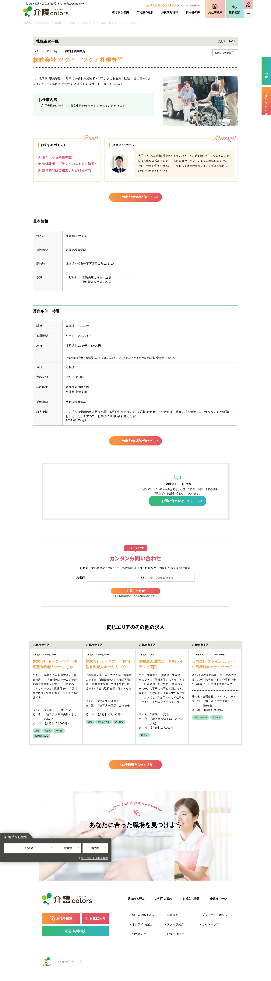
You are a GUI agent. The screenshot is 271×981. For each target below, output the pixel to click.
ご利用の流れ (144, 12)
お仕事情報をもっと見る (135, 774)
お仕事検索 (215, 12)
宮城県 (135, 862)
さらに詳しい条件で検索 (174, 871)
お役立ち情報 (169, 12)
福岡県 (171, 862)
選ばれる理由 (120, 12)
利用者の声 (193, 12)
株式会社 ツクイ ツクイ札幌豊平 (120, 22)
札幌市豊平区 (88, 22)
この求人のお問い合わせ (135, 198)
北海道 (58, 22)
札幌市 (72, 22)
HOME (28, 22)
